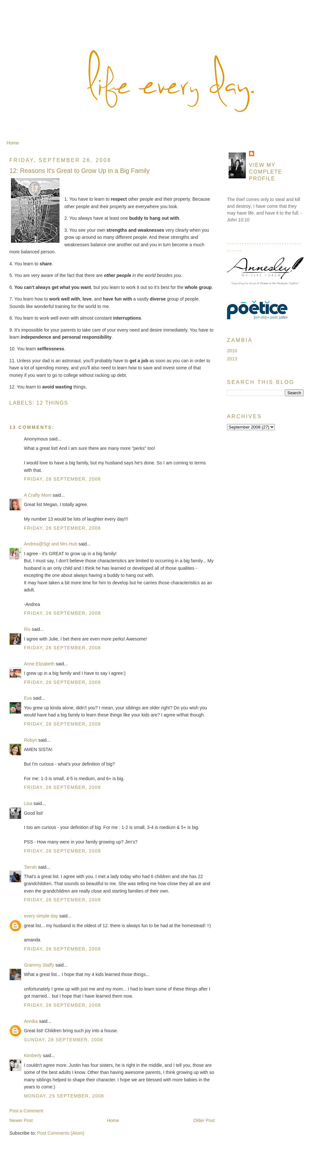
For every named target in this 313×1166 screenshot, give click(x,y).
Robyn (30, 740)
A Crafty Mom (37, 495)
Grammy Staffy (39, 965)
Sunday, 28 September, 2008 (63, 1039)
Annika (31, 1021)
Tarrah (30, 867)
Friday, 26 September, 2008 (62, 479)
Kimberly (33, 1055)
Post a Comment (26, 1110)
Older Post (204, 1120)
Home (13, 142)
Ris (27, 629)
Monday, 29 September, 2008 (64, 1095)
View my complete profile (265, 171)
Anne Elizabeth (39, 663)
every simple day (41, 915)
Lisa (28, 803)
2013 (232, 358)
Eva (28, 698)
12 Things (52, 403)
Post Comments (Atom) (60, 1133)
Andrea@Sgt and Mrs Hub (50, 543)
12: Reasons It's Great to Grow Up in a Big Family (79, 170)
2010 (232, 350)
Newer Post (21, 1120)
